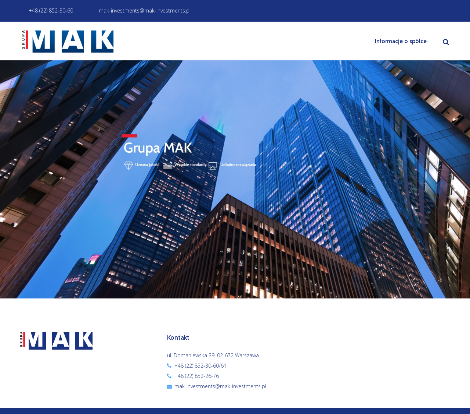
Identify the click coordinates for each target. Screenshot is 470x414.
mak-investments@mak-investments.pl (140, 10)
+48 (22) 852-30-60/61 (200, 365)
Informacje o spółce (401, 41)
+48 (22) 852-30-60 (46, 10)
